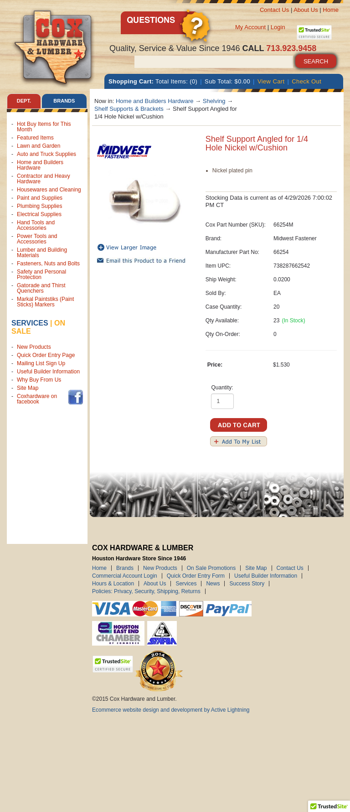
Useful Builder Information (48, 371)
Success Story (246, 583)
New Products (34, 347)
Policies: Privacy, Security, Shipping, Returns (146, 591)
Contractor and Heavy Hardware (43, 179)
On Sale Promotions (211, 568)
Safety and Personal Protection (41, 274)
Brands (125, 568)
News (213, 583)
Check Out (306, 81)
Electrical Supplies (39, 214)
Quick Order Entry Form (196, 576)
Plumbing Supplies (39, 206)
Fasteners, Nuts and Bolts (48, 263)
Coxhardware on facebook (37, 399)
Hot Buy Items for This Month (44, 127)
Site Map (27, 388)
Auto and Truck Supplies (46, 154)
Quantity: (222, 387)
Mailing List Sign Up (41, 363)
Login (278, 27)
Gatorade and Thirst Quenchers (41, 288)
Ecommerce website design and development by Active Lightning (171, 710)
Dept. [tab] (24, 100)
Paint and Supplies (39, 198)
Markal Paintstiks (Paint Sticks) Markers (45, 302)
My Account (250, 27)
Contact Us (274, 9)
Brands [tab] (64, 100)
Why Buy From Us (39, 380)
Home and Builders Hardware (40, 165)
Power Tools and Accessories (37, 239)
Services (29, 323)
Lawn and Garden (38, 146)
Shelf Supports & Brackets (129, 108)
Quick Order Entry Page (46, 355)
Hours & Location (113, 583)
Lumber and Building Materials (42, 253)
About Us (305, 9)
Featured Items (35, 137)
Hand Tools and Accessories (36, 225)
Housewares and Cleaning (49, 189)
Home (331, 9)
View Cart (271, 81)
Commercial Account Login (124, 576)
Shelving (214, 101)
